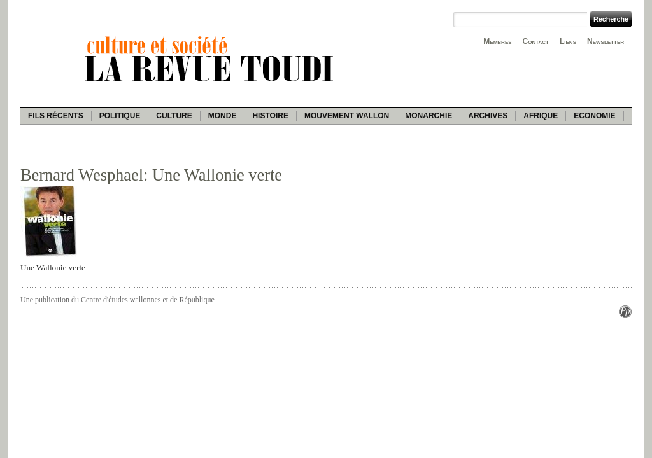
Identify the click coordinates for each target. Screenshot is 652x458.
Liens (568, 41)
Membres (497, 41)
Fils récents (55, 115)
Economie (594, 115)
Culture (174, 115)
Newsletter (605, 41)
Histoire (270, 115)
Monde (222, 115)
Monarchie (428, 115)
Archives (487, 115)
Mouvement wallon (346, 115)
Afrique (540, 115)
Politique (120, 115)
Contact (536, 41)
